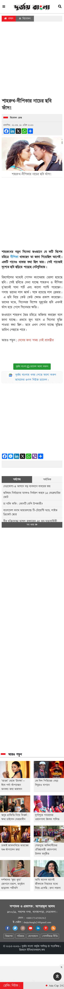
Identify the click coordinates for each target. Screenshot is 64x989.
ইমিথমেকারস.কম (36, 950)
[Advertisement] (31, 61)
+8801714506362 (36, 918)
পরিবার (20, 936)
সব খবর (32, 525)
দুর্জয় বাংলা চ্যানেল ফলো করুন (32, 366)
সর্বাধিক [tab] (47, 479)
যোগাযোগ (33, 936)
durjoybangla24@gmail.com (37, 922)
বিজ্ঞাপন (9, 936)
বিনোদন (25, 19)
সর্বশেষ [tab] (17, 479)
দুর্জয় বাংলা (27, 946)
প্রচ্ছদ (8, 18)
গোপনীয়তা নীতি (50, 936)
